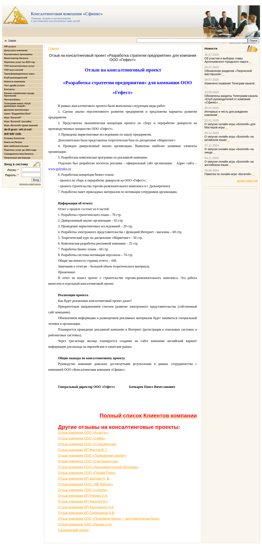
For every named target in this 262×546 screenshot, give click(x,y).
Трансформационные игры (19, 73)
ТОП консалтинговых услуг (19, 66)
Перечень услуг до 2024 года (20, 150)
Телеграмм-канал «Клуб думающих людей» (17, 104)
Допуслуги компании (15, 50)
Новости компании (14, 81)
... (250, 61)
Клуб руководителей (15, 77)
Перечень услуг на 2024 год (19, 62)
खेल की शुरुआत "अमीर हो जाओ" (18, 129)
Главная (12, 40)
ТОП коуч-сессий (13, 70)
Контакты (9, 89)
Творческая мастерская (17, 157)
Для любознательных (16, 146)
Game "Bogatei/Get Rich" (17, 113)
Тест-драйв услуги (14, 85)
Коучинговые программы (18, 54)
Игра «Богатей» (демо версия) (21, 125)
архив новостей (247, 180)
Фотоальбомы (12, 99)
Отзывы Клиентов (14, 138)
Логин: (13, 170)
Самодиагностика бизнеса (18, 154)
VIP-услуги (10, 46)
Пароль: (12, 175)
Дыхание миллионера (16, 110)
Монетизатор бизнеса (16, 58)
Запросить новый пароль (30, 184)
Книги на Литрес (13, 142)
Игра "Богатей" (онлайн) (17, 121)
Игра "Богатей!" (13, 117)
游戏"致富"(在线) (12, 134)
